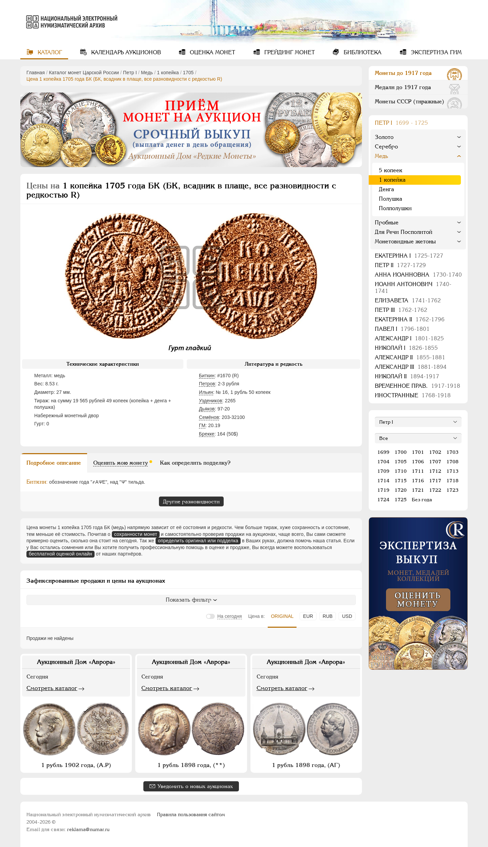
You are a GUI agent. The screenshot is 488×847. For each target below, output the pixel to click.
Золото (384, 137)
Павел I (402, 329)
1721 (418, 490)
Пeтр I (130, 72)
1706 (418, 461)
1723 (452, 490)
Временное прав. (417, 386)
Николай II (407, 376)
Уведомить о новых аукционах (195, 786)
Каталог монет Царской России (84, 72)
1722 (435, 490)
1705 (188, 72)
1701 (418, 452)
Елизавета (408, 300)
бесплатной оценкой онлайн (60, 554)
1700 (400, 452)
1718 (452, 480)
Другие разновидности (191, 501)
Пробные (387, 222)
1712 (435, 471)
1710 (400, 471)
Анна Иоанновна (418, 274)
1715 (400, 480)
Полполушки (395, 208)
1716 (418, 480)
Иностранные (413, 395)
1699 (383, 452)
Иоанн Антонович (413, 287)
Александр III (411, 367)
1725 (400, 499)
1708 (452, 461)
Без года (422, 499)
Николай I (406, 348)
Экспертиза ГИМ (435, 52)
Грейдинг (289, 52)
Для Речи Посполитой (403, 232)
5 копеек (390, 170)
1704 (383, 461)
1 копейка (168, 72)
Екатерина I (409, 256)
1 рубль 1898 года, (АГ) (306, 765)
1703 (452, 452)
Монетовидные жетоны (405, 241)
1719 (383, 490)
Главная (35, 72)
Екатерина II (410, 319)
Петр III (401, 310)
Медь (147, 72)
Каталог (49, 52)
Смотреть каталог (51, 688)
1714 (383, 480)
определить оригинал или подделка (198, 540)
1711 (418, 471)
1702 (435, 452)
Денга (386, 189)
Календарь (125, 52)
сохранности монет (135, 534)
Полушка (390, 199)
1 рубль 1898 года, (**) (191, 765)
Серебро (386, 146)
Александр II (410, 357)
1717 (435, 480)
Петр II (400, 265)
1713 (452, 471)
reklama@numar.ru (88, 829)
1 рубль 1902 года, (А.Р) (76, 765)
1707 (435, 461)
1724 (383, 499)
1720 (400, 490)
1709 (383, 471)
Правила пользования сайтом (191, 814)
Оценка (211, 52)
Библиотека (362, 52)
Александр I (409, 338)
